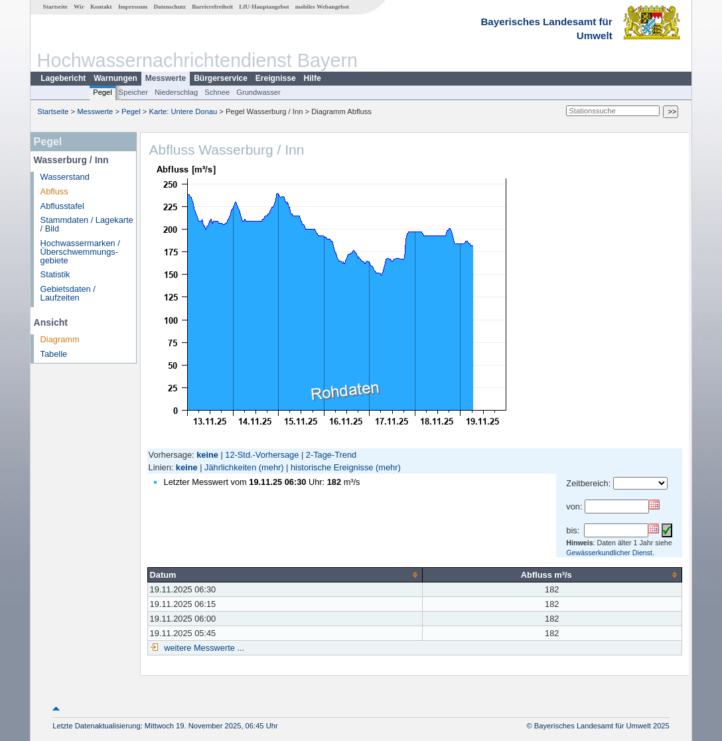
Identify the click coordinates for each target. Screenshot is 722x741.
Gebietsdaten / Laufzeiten (68, 293)
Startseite (55, 6)
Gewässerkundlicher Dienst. (610, 553)
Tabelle (54, 354)
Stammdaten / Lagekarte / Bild (86, 224)
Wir (79, 6)
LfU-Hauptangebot (264, 6)
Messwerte (165, 78)
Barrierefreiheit (212, 6)
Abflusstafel (62, 206)
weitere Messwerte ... (203, 648)
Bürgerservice (221, 78)
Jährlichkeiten (230, 467)
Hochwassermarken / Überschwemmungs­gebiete (80, 251)
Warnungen (115, 78)
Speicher (133, 92)
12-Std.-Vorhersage (262, 455)
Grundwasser (258, 92)
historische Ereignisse (332, 467)
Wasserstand (65, 177)
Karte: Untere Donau (183, 111)
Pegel (102, 92)
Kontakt (101, 6)
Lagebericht (63, 78)
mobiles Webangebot (322, 6)
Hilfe (312, 78)
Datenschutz (169, 6)
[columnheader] (284, 574)
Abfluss (54, 191)
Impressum (132, 6)
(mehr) (271, 467)
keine (187, 467)
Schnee (217, 92)
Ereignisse (275, 78)
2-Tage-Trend (331, 455)
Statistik (55, 274)
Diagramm (60, 339)
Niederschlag (176, 92)
